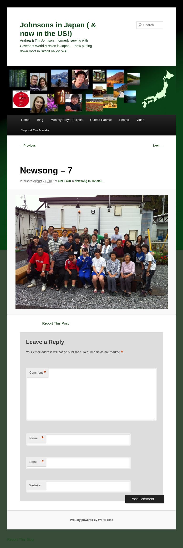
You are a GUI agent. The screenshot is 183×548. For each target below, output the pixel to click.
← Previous (28, 145)
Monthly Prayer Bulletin (67, 120)
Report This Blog (20, 539)
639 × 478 (64, 181)
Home (25, 120)
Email (36, 462)
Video (140, 120)
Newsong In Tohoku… (89, 181)
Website (35, 485)
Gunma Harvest (101, 120)
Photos (124, 120)
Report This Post (55, 323)
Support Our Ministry (35, 130)
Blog (40, 120)
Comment (37, 372)
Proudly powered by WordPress (91, 520)
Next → (158, 145)
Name (36, 438)
